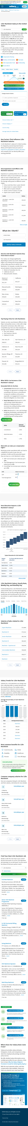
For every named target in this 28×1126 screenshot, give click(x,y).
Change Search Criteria (7, 93)
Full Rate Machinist (7, 879)
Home (2, 10)
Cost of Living (5, 127)
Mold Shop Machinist (8, 982)
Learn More (15, 3)
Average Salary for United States (10, 131)
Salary (6, 10)
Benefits (16, 69)
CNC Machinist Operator (9, 964)
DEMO (24, 6)
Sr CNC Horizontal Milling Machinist (9, 924)
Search (24, 29)
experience (4, 149)
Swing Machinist (6, 943)
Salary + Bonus (9, 69)
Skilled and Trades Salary (14, 10)
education (22, 149)
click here (8, 696)
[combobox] (14, 29)
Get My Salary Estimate (14, 244)
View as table (22, 73)
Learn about (11, 1090)
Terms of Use (5, 1118)
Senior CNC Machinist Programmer (8, 900)
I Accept (25, 2)
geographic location (13, 149)
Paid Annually (8, 73)
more (8, 892)
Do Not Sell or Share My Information (10, 1121)
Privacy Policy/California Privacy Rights (10, 1114)
